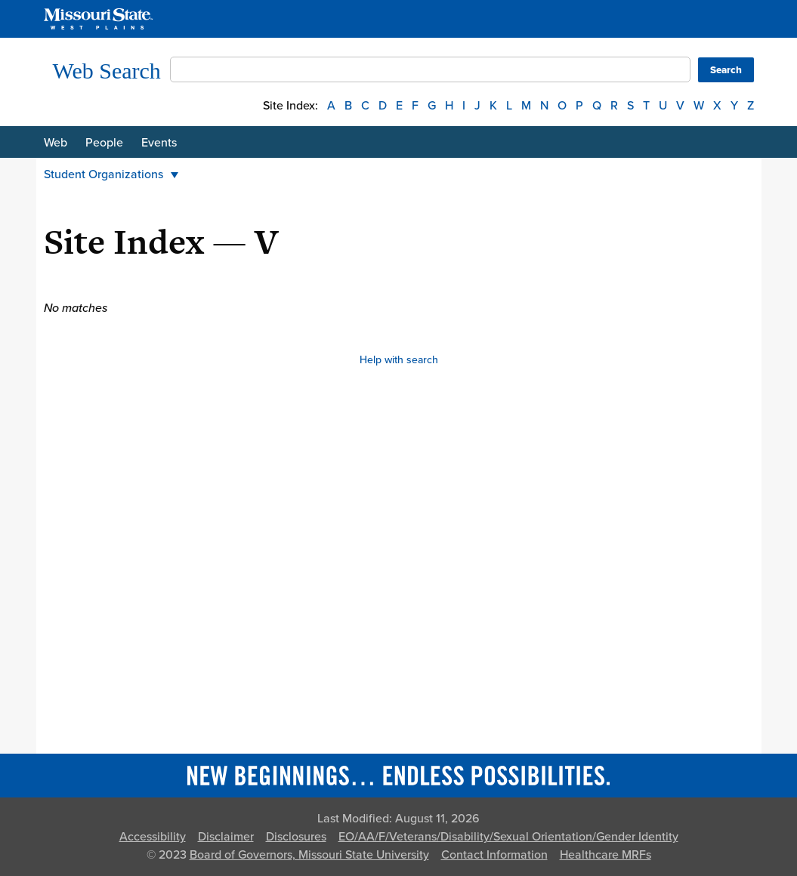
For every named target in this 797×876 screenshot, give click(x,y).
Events (159, 142)
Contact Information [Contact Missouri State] (494, 854)
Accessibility (152, 836)
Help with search (399, 359)
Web (55, 142)
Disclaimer (226, 836)
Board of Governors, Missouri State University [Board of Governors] (309, 854)
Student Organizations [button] (111, 174)
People (104, 142)
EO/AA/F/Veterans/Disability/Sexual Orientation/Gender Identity (508, 836)
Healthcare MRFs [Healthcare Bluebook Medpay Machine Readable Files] (605, 854)
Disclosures (296, 836)
